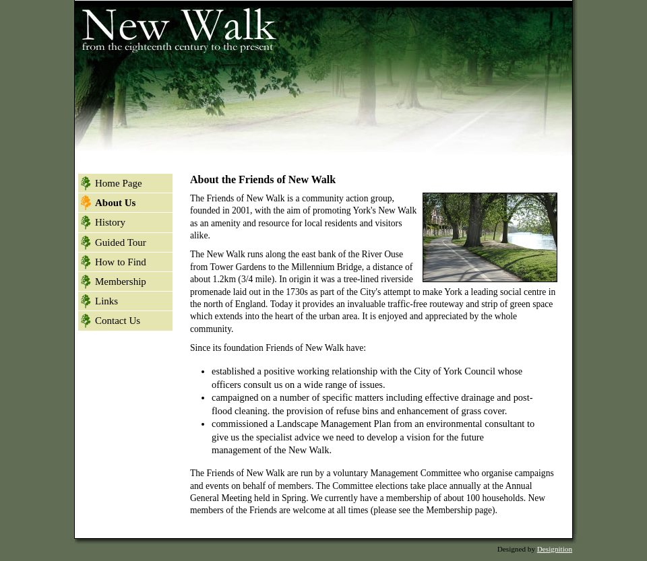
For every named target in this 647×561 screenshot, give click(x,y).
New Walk (176, 27)
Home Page (118, 183)
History (110, 222)
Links (106, 301)
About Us (115, 202)
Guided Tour (120, 242)
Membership (120, 281)
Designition (554, 549)
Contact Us (117, 320)
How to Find (120, 262)
